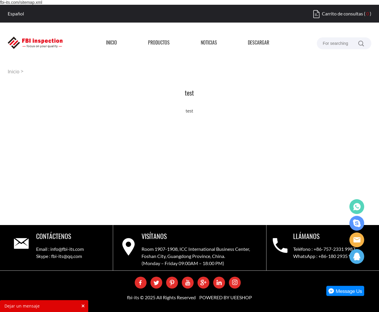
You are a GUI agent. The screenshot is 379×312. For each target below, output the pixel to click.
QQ (356, 256)
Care (356, 239)
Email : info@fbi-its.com (60, 249)
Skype (356, 223)
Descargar (258, 43)
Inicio (111, 43)
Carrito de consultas (342, 13)
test (189, 111)
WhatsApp (356, 206)
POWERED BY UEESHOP (225, 297)
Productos (159, 43)
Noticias (209, 43)
